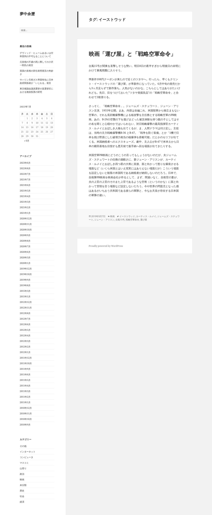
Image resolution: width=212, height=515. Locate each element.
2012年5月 (25, 329)
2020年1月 (25, 263)
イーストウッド (127, 216)
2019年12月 (26, 268)
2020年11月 (26, 224)
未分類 (23, 485)
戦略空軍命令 (132, 219)
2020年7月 (25, 246)
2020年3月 (25, 257)
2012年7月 (25, 318)
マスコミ (24, 462)
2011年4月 (25, 385)
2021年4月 (25, 196)
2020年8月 (25, 240)
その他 (23, 446)
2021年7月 (25, 179)
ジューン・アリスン (104, 219)
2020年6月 (25, 251)
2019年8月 (25, 285)
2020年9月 (25, 235)
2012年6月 (25, 324)
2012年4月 (25, 335)
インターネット (27, 451)
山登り (23, 468)
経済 (22, 501)
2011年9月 (25, 368)
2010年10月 (26, 419)
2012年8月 (25, 313)
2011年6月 (25, 374)
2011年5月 (25, 380)
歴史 (22, 490)
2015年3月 (25, 290)
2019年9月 (25, 279)
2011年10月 (26, 363)
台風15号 (120, 219)
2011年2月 (25, 396)
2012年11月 (26, 307)
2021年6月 (25, 185)
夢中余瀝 (27, 13)
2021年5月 (25, 190)
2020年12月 (26, 218)
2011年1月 (25, 402)
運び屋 (143, 219)
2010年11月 (26, 413)
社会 (22, 496)
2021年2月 (25, 207)
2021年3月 (25, 201)
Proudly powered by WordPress (106, 245)
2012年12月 (26, 302)
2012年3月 (25, 341)
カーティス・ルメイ (146, 216)
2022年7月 (25, 173)
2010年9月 (25, 424)
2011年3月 (25, 391)
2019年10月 (26, 274)
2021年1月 (25, 212)
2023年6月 (25, 162)
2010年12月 (26, 407)
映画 (22, 479)
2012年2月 (25, 346)
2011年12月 (26, 357)
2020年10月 (26, 229)
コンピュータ (26, 457)
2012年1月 (25, 352)
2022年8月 (25, 168)
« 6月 (26, 140)
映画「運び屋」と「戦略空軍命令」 (132, 53)
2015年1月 (25, 296)
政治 (22, 473)
